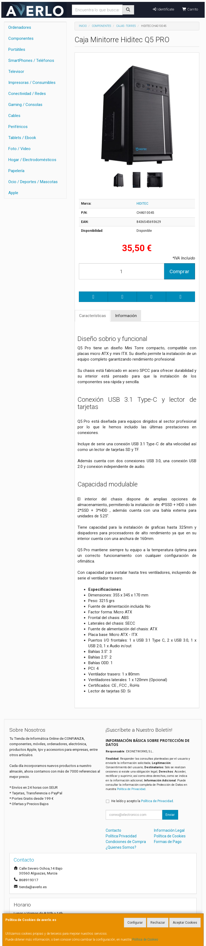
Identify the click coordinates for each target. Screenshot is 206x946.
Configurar (135, 922)
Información (126, 315)
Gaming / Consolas (25, 104)
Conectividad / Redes (27, 93)
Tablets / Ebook (22, 137)
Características (92, 315)
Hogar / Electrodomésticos (32, 159)
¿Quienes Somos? (121, 847)
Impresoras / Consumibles (32, 82)
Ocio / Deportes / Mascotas (33, 181)
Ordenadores (19, 27)
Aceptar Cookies (185, 922)
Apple (13, 192)
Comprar (179, 271)
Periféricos (18, 126)
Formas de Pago (168, 842)
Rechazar (157, 922)
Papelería (16, 170)
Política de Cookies (145, 939)
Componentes (21, 38)
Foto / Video (19, 148)
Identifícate (163, 9)
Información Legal (169, 830)
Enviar (170, 815)
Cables (14, 115)
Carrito (190, 9)
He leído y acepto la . (142, 801)
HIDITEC (142, 203)
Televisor (16, 71)
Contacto (113, 830)
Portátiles (16, 49)
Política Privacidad (121, 836)
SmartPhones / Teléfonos (31, 60)
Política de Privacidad (131, 789)
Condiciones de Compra (126, 842)
